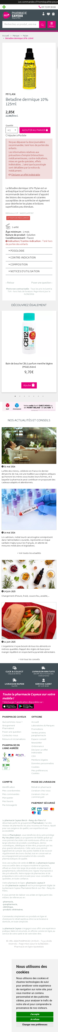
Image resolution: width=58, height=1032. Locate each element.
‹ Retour (10, 283)
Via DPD (14, 682)
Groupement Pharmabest (8, 727)
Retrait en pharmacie (41, 787)
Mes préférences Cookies (39, 772)
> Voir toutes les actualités (29, 553)
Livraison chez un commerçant (39, 796)
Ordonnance (37, 746)
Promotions (37, 729)
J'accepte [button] (34, 1014)
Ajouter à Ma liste (16, 135)
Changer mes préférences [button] (34, 1024)
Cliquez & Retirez (14, 670)
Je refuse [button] (34, 1019)
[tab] (29, 251)
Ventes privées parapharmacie (38, 735)
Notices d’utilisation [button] (24, 272)
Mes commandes (10, 794)
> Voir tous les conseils (29, 659)
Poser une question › (41, 283)
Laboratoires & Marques (42, 726)
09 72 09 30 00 (43, 682)
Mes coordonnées (11, 791)
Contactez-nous (10, 736)
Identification (8, 787)
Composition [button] (18, 265)
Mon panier (7, 798)
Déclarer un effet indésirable (25, 175)
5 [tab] (33, 396)
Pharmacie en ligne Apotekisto (29, 947)
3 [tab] (24, 396)
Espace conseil (38, 739)
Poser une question (11, 732)
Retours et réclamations (14, 739)
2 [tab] (19, 396)
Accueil (5, 36)
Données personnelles (42, 764)
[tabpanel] (29, 351)
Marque (16, 36)
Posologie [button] (16, 251)
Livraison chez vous (41, 791)
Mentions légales (39, 760)
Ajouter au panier (35, 130)
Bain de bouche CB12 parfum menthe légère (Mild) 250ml (29, 365)
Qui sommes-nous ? (12, 722)
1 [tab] (15, 396)
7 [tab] (43, 396)
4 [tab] (29, 396)
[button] (12, 130)
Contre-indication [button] (22, 258)
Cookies (35, 767)
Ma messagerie (9, 805)
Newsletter (36, 743)
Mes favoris (7, 801)
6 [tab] (38, 396)
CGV (33, 756)
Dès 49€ (43, 671)
